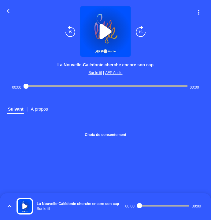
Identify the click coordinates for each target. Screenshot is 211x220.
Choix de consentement (105, 135)
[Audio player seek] (105, 86)
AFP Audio (113, 73)
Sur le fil (95, 73)
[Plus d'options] (199, 12)
